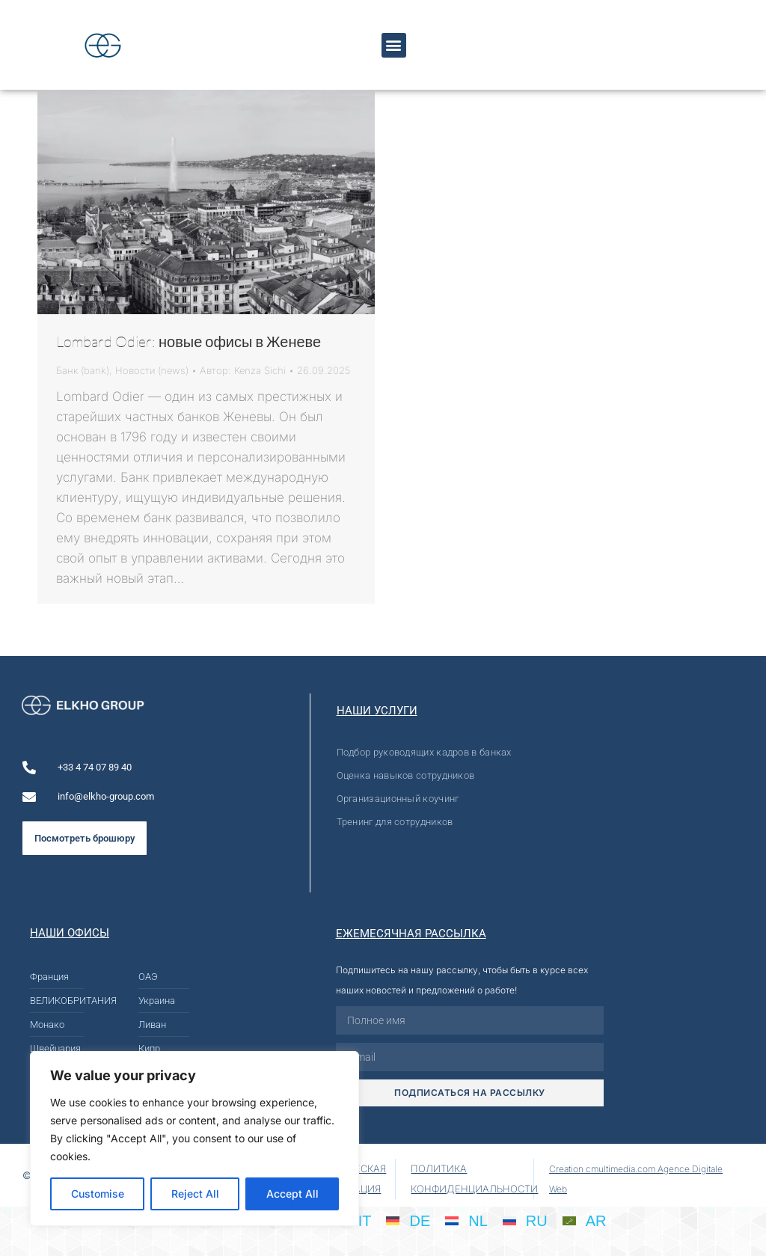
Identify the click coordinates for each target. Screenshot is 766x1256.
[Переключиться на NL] (466, 1220)
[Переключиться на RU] (525, 1220)
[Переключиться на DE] (408, 1220)
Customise (97, 1193)
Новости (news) (152, 370)
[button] (394, 45)
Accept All (292, 1193)
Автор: (243, 370)
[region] (194, 1138)
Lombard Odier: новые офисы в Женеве (188, 341)
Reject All (195, 1193)
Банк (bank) (82, 370)
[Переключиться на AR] (584, 1220)
